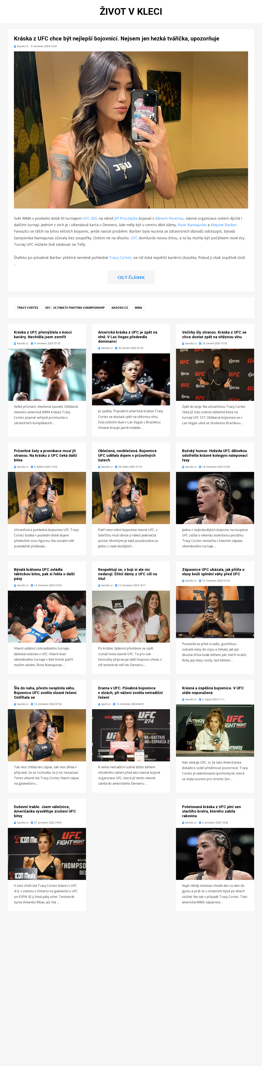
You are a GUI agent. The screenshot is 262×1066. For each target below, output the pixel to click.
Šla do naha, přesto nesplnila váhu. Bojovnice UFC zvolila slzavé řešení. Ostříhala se (45, 694)
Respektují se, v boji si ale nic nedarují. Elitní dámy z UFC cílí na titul (127, 576)
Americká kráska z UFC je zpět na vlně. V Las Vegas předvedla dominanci (127, 339)
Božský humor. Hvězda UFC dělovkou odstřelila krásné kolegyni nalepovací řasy (214, 457)
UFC (134, 239)
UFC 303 (90, 220)
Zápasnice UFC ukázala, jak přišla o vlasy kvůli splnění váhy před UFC (213, 573)
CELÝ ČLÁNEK (131, 279)
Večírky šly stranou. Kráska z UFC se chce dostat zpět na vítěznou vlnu (214, 336)
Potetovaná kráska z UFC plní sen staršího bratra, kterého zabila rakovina (211, 813)
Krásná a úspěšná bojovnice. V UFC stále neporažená (213, 692)
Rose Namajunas (192, 226)
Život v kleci (131, 12)
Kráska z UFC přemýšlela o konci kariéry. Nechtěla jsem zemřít (43, 336)
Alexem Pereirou (169, 220)
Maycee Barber (224, 226)
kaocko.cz (120, 309)
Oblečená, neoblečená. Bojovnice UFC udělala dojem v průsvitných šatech (127, 457)
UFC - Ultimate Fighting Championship (75, 309)
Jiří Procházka (126, 220)
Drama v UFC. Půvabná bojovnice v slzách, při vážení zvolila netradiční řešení (130, 694)
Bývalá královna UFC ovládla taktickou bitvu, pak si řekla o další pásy (44, 576)
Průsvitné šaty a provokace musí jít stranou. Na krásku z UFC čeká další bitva (45, 457)
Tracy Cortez (120, 259)
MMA (138, 309)
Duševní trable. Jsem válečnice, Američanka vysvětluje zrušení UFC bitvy (45, 813)
